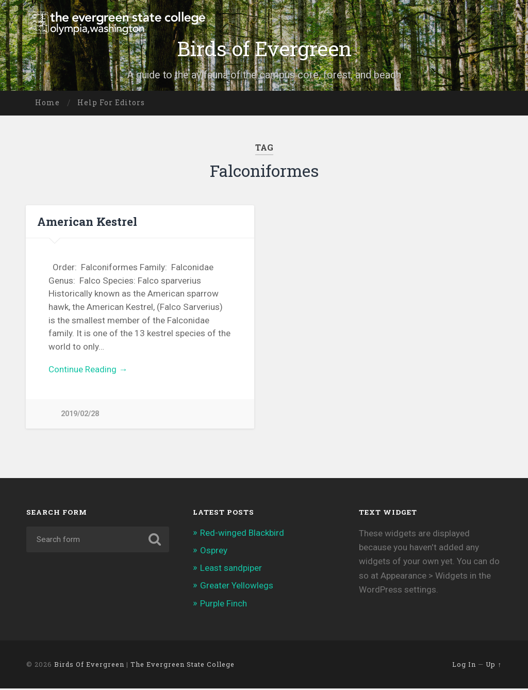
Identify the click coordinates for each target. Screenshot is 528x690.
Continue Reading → (87, 369)
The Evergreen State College (182, 666)
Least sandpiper (231, 569)
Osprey (213, 552)
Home (47, 102)
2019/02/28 (80, 413)
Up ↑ (493, 666)
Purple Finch (223, 605)
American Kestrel (87, 221)
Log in (464, 666)
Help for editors (111, 102)
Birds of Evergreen (264, 48)
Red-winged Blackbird (242, 534)
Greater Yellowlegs (236, 587)
